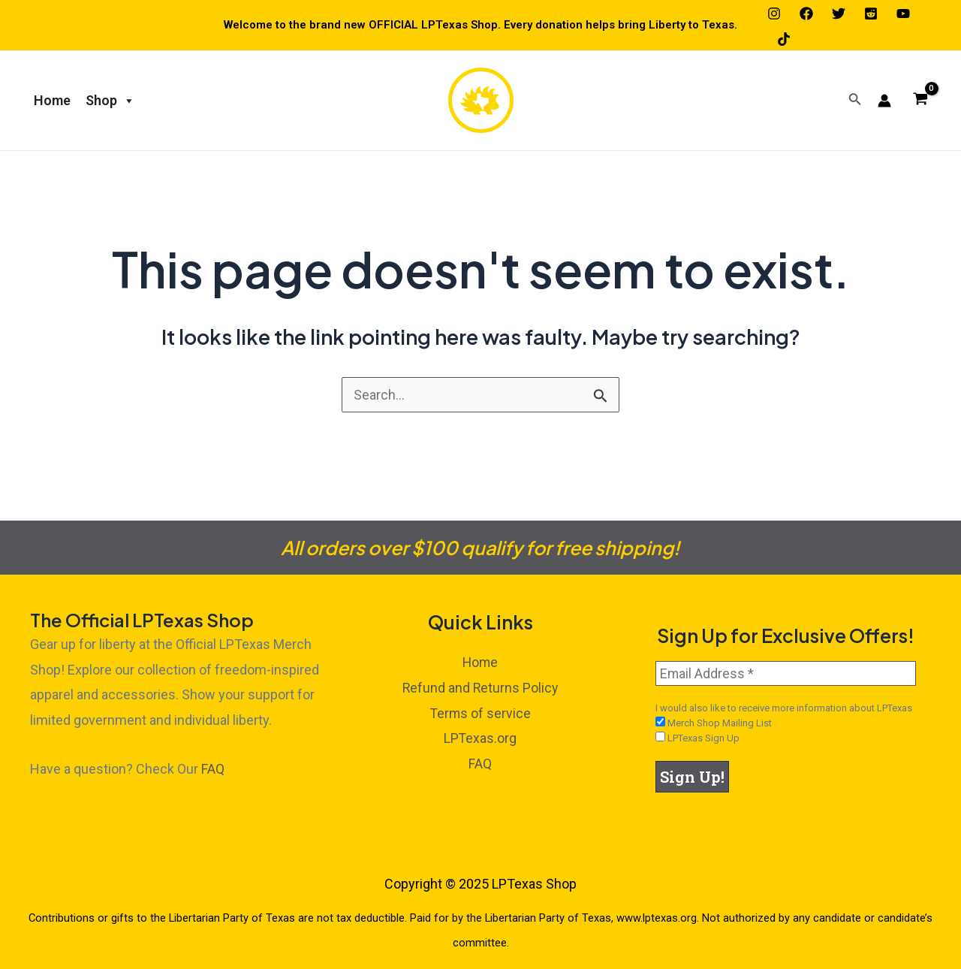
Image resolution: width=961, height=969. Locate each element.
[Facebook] (806, 13)
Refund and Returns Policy (480, 688)
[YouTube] (903, 13)
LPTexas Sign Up (697, 738)
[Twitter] (838, 13)
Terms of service (480, 712)
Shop (110, 100)
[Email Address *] (785, 673)
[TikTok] (784, 39)
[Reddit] (871, 13)
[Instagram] (774, 13)
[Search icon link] (855, 100)
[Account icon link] (884, 100)
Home (52, 100)
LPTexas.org (480, 737)
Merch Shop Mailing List (713, 723)
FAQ (212, 769)
